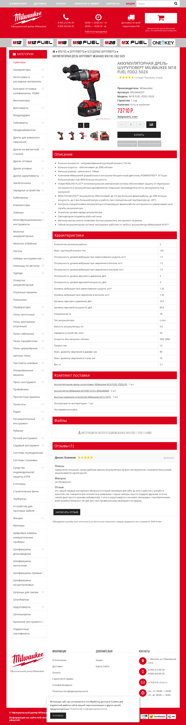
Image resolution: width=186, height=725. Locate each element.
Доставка (40, 3)
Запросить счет (127, 116)
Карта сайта (102, 666)
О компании (18, 3)
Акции (130, 3)
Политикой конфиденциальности (88, 708)
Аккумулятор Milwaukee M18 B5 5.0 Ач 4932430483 (81, 390)
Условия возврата (62, 685)
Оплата (61, 3)
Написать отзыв (153, 77)
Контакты (113, 3)
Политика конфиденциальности (70, 691)
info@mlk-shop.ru (157, 682)
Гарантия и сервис (87, 3)
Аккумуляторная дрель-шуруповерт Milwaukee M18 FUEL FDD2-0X (90, 384)
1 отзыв (138, 77)
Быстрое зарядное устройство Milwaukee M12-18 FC (82, 397)
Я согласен (58, 715)
